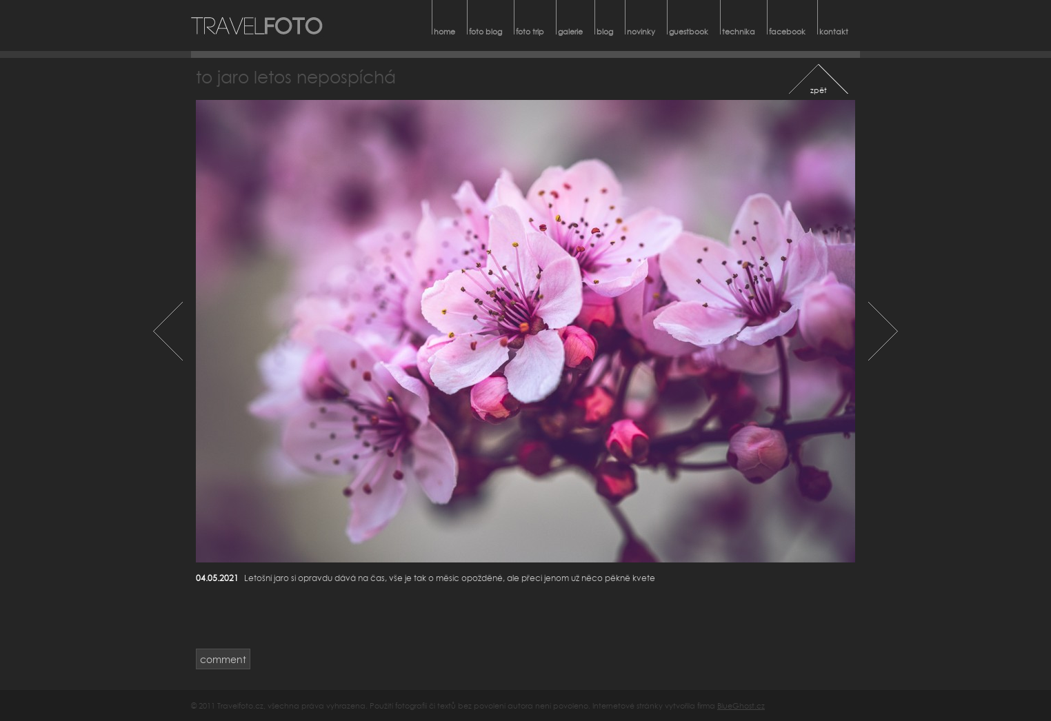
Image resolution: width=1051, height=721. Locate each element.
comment (223, 659)
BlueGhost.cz (741, 705)
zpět (818, 89)
